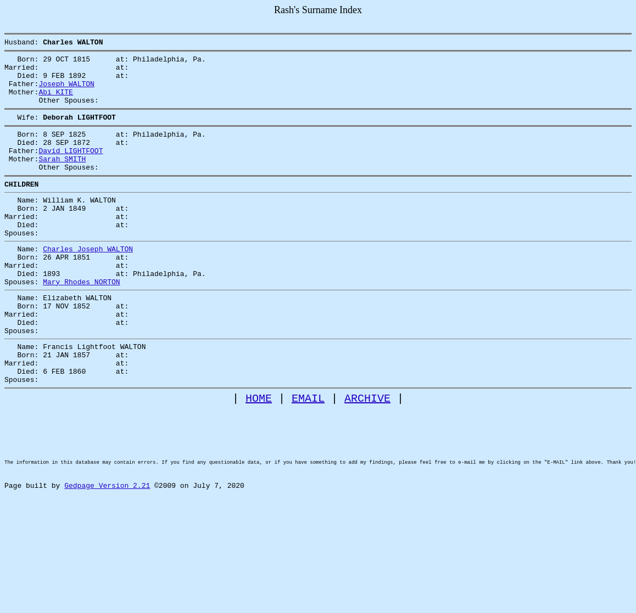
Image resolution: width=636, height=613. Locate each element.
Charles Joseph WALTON (88, 281)
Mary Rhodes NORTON (81, 321)
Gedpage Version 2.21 (107, 561)
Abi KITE (55, 101)
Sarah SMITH (62, 178)
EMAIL (308, 455)
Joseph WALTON (66, 92)
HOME (259, 455)
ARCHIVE (367, 455)
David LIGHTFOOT (70, 168)
